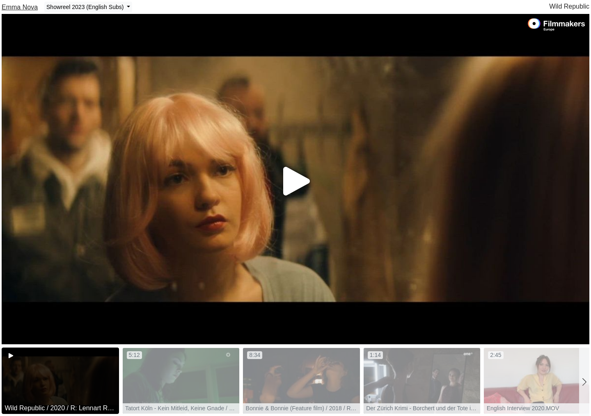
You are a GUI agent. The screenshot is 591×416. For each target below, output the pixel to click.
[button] (584, 382)
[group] (60, 381)
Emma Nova (20, 7)
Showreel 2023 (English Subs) (85, 7)
